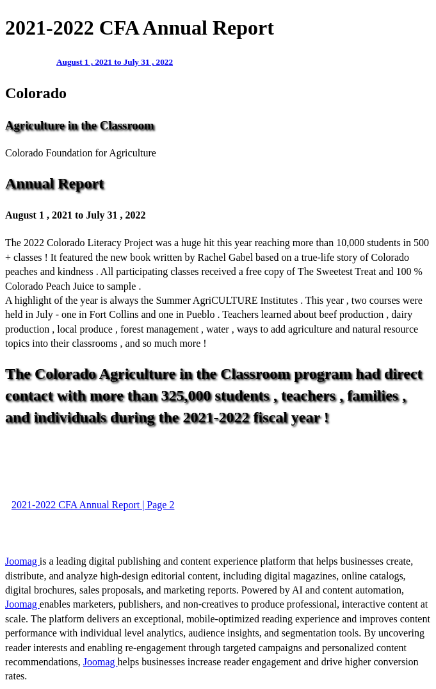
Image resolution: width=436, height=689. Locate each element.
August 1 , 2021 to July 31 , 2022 (114, 62)
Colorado (36, 93)
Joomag (22, 561)
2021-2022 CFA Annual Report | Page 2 (93, 504)
